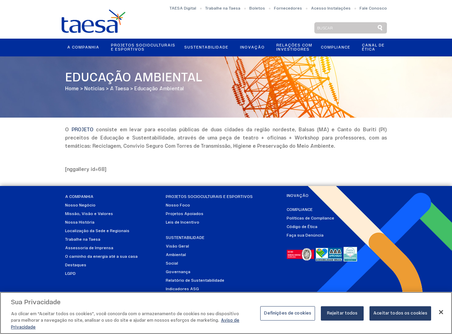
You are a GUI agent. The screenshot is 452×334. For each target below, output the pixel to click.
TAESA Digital (183, 8)
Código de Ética (302, 227)
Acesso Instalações (331, 8)
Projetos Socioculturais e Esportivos (143, 47)
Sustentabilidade (206, 47)
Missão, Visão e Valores (89, 214)
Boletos (257, 8)
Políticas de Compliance (310, 218)
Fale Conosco (373, 8)
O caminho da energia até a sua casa (101, 257)
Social (172, 264)
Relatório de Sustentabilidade (195, 281)
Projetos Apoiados (184, 214)
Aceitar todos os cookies (400, 315)
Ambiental (176, 255)
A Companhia (83, 47)
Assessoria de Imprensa (89, 248)
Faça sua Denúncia (305, 235)
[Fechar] (441, 314)
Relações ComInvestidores (294, 47)
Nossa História (80, 223)
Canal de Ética (373, 47)
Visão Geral (177, 246)
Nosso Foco (178, 205)
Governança (178, 272)
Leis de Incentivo (182, 223)
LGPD (70, 274)
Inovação (252, 47)
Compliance (335, 47)
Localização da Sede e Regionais (97, 231)
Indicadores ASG (182, 289)
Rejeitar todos (342, 315)
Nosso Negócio (80, 205)
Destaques (75, 265)
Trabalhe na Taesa (222, 8)
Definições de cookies (287, 315)
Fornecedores (288, 8)
